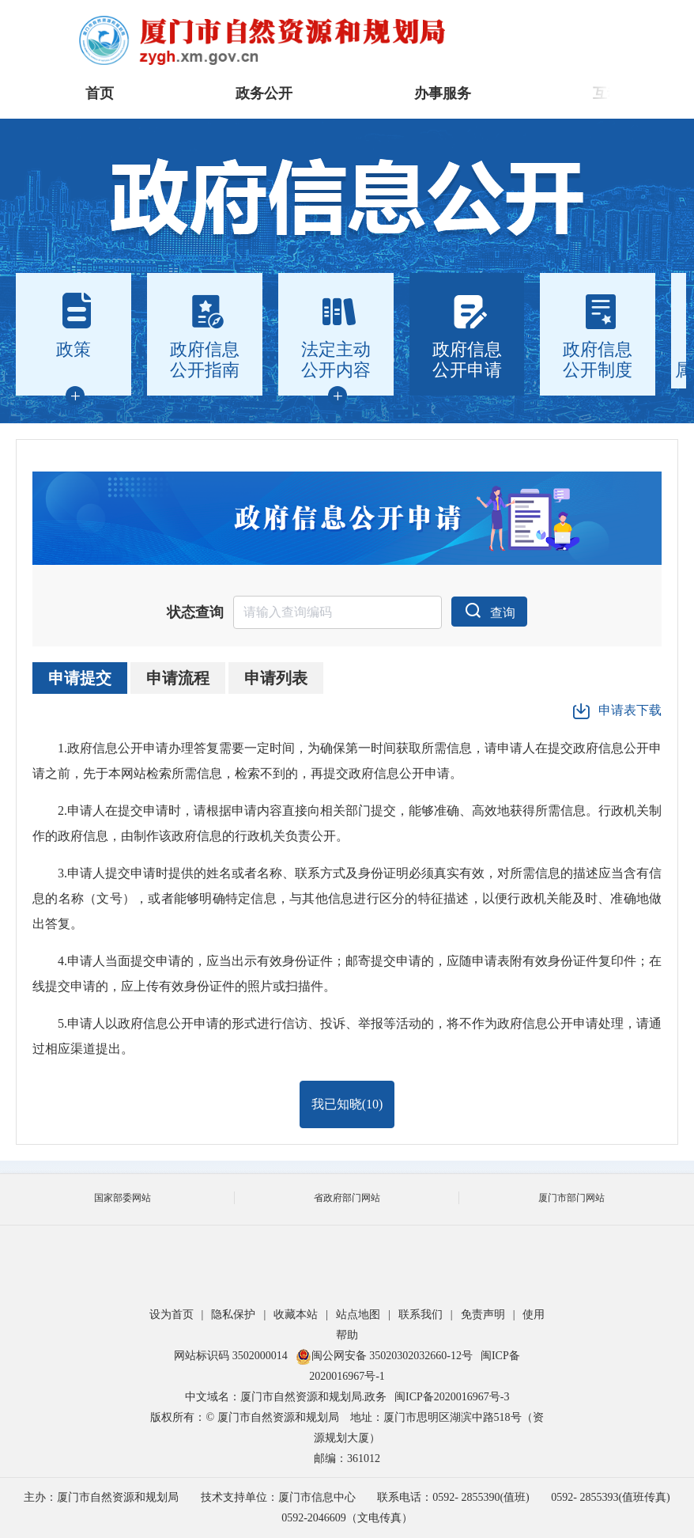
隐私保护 (233, 1314)
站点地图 (358, 1314)
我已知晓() (347, 1104)
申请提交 (79, 678)
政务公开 (264, 93)
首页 (99, 93)
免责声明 (483, 1314)
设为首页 (171, 1314)
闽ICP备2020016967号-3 (451, 1397)
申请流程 (177, 678)
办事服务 (442, 93)
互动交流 (621, 93)
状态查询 (195, 612)
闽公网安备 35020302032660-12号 (384, 1356)
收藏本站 (295, 1314)
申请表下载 (616, 711)
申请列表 (275, 678)
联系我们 (420, 1314)
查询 (489, 609)
